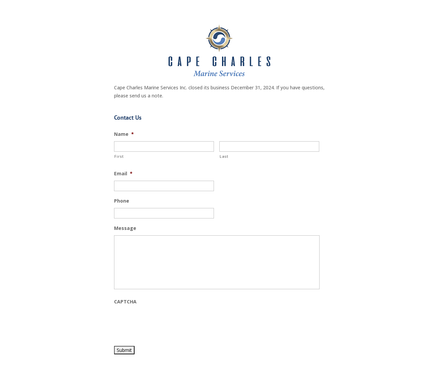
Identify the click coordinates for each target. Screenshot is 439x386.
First (118, 156)
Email (123, 174)
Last (224, 156)
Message (125, 228)
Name (124, 134)
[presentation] (165, 322)
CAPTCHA (125, 302)
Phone (121, 201)
